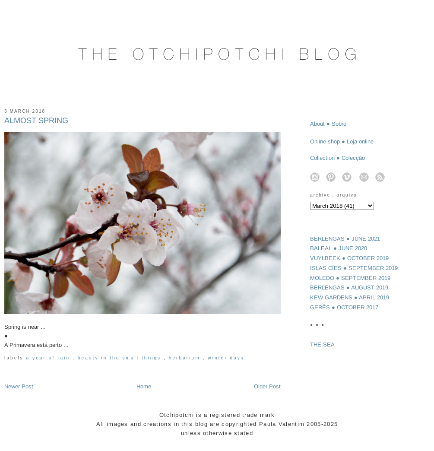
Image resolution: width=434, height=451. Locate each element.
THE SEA (322, 344)
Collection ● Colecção (337, 158)
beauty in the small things (121, 358)
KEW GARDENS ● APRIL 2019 (349, 297)
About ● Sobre (328, 124)
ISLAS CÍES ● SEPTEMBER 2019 (354, 268)
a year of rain (49, 358)
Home (143, 386)
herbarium (186, 358)
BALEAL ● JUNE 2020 (338, 248)
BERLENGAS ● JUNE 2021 (345, 238)
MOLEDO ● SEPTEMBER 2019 (350, 278)
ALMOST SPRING (36, 120)
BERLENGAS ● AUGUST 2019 (349, 287)
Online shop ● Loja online (342, 141)
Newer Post (18, 386)
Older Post (267, 386)
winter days (226, 358)
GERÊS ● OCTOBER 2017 (344, 307)
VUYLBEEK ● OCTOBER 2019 (349, 258)
